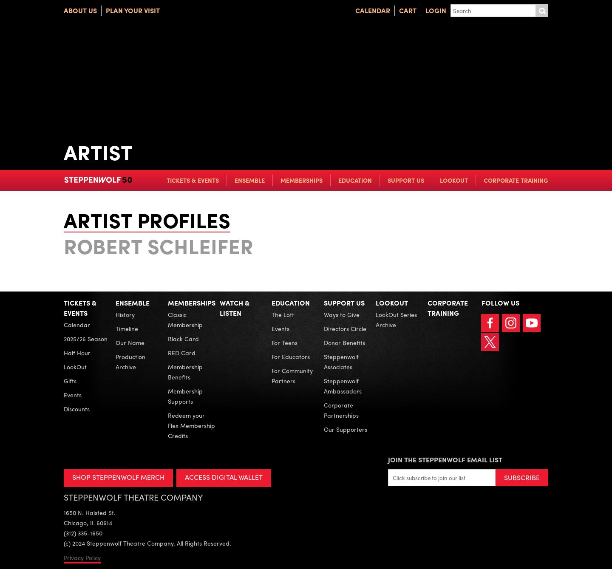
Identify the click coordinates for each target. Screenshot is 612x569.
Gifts (70, 381)
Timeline (127, 328)
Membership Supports (185, 396)
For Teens (285, 342)
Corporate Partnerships (341, 410)
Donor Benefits (344, 342)
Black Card (183, 338)
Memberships (301, 180)
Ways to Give (342, 314)
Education (355, 180)
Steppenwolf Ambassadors (343, 386)
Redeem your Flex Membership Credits (191, 425)
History (125, 314)
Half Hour (77, 352)
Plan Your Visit (133, 10)
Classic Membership (185, 319)
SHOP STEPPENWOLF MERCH (118, 477)
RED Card (182, 352)
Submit (542, 10)
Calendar (372, 10)
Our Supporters (345, 429)
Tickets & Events (193, 180)
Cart (407, 10)
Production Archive (130, 361)
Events (73, 395)
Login (435, 10)
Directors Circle (345, 328)
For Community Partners (292, 375)
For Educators (291, 356)
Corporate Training (516, 180)
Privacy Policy (82, 557)
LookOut (454, 180)
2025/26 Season (86, 338)
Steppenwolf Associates (341, 361)
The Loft (283, 314)
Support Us (406, 180)
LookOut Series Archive (396, 319)
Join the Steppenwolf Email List (445, 459)
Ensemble (250, 180)
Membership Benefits (185, 371)
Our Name (130, 342)
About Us (80, 10)
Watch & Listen (234, 308)
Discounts (77, 409)
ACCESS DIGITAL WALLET (224, 477)
